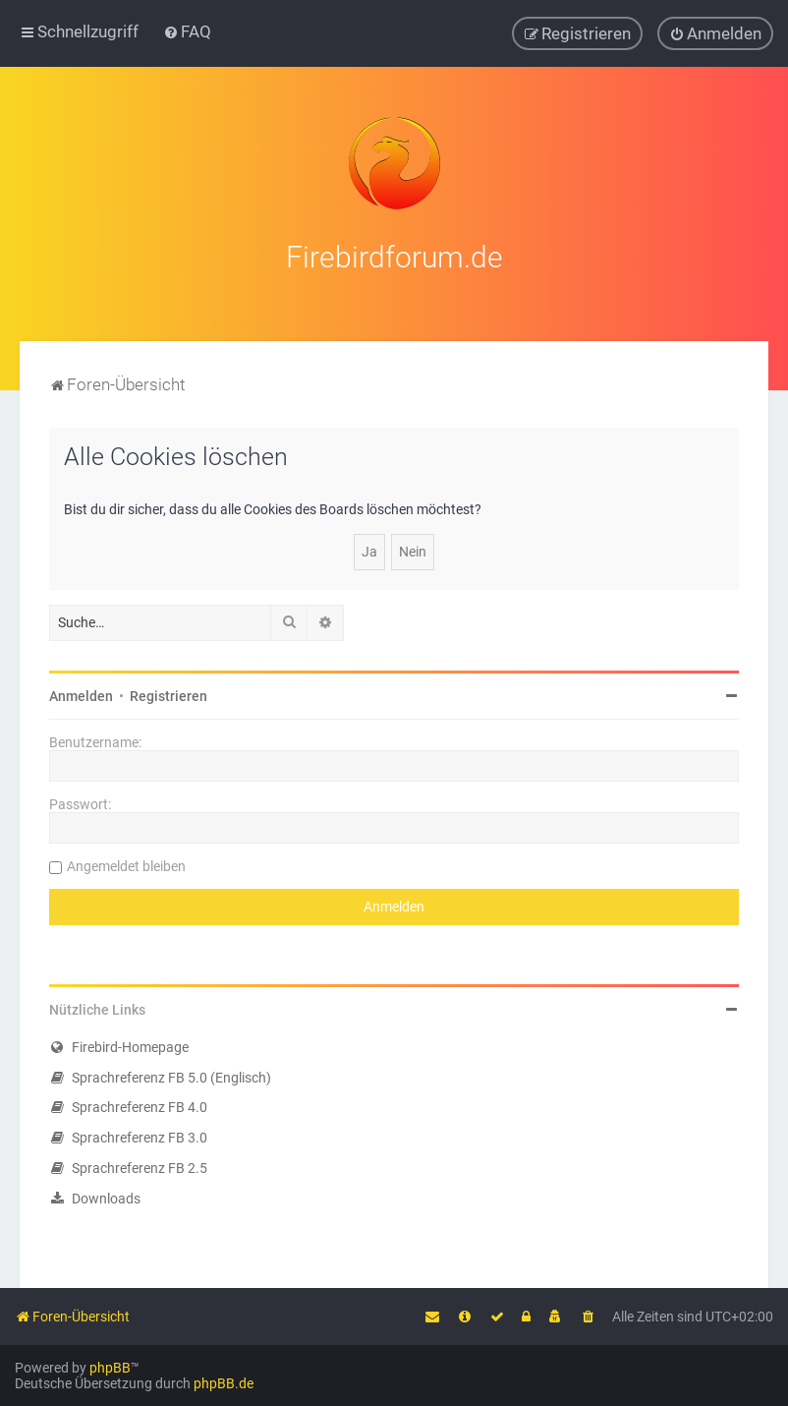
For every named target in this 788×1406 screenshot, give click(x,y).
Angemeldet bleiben (126, 863)
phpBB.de (223, 1383)
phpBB (110, 1368)
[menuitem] (187, 31)
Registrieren (168, 693)
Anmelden (81, 693)
